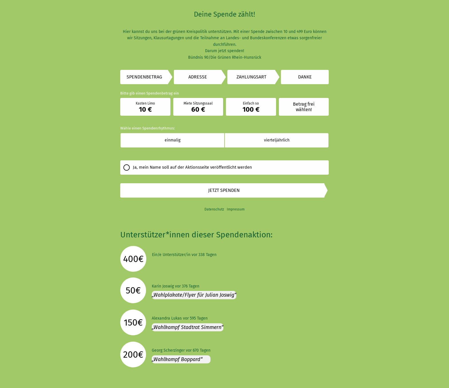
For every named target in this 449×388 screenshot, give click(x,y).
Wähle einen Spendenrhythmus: (147, 128)
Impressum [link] (236, 209)
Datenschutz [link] (214, 209)
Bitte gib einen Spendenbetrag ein (149, 93)
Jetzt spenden (224, 190)
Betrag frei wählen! (304, 106)
